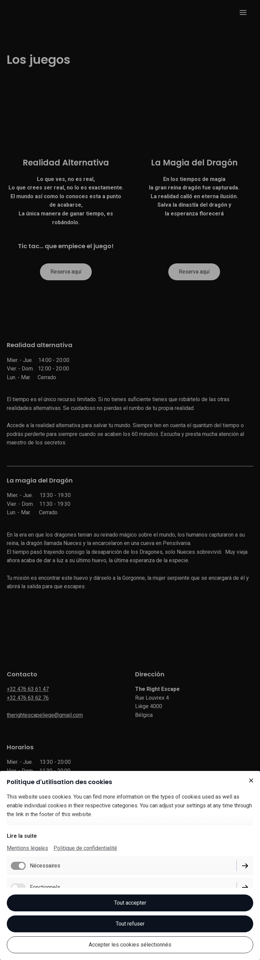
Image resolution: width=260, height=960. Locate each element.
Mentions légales (27, 848)
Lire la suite (22, 836)
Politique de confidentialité (85, 848)
